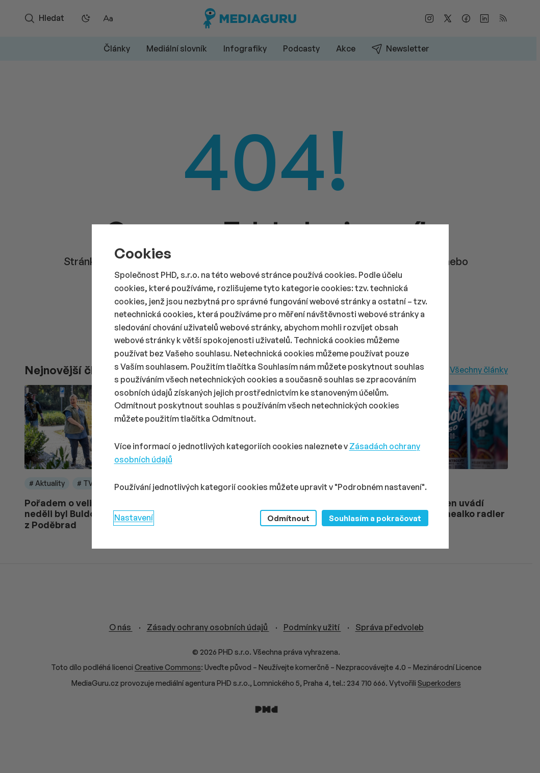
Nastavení (133, 517)
